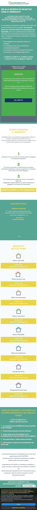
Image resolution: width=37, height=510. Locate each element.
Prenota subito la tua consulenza (18, 190)
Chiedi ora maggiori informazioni (18, 265)
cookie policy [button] (11, 495)
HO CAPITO (18, 100)
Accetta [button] (18, 506)
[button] (17, 236)
